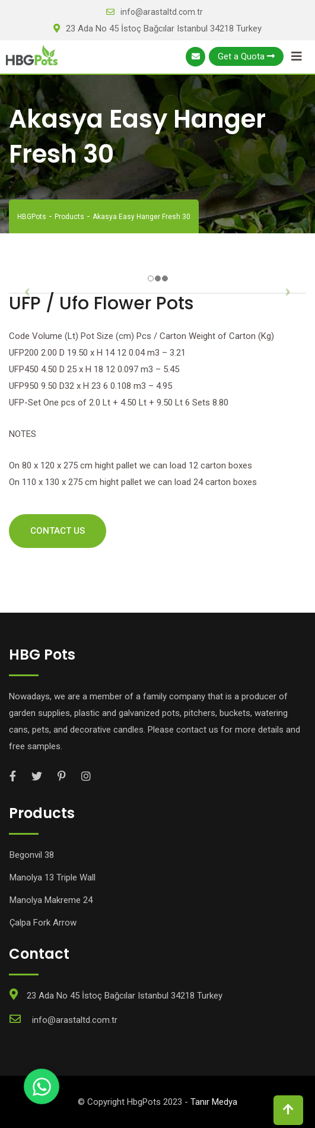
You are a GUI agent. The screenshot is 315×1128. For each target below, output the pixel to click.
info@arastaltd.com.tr (161, 12)
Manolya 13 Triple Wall (52, 877)
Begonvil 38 (31, 855)
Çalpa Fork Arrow (43, 922)
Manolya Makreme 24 (51, 900)
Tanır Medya (213, 1102)
